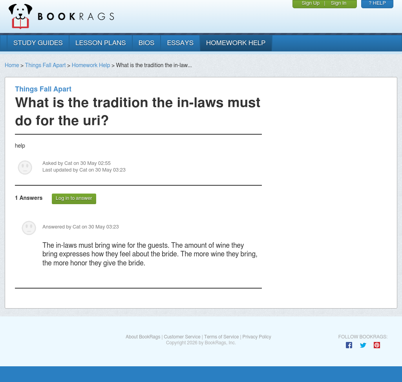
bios (147, 43)
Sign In (339, 3)
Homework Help (91, 65)
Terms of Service (221, 336)
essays (180, 43)
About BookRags (143, 336)
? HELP (377, 3)
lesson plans (100, 43)
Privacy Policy (257, 336)
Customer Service (182, 336)
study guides (38, 43)
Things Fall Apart (45, 65)
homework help (236, 43)
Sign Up (311, 3)
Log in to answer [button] (74, 198)
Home (12, 65)
